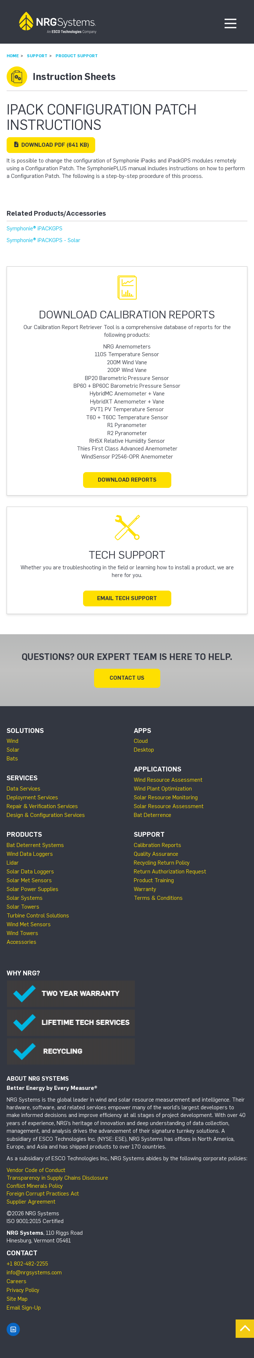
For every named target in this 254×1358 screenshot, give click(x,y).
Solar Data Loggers (30, 871)
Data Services (23, 788)
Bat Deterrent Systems (35, 845)
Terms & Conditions (158, 898)
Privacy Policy (23, 1290)
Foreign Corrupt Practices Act (43, 1193)
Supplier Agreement (31, 1201)
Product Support (77, 55)
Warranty (145, 889)
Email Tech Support (127, 598)
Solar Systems (25, 898)
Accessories (21, 942)
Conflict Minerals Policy (35, 1186)
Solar (13, 749)
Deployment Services (32, 797)
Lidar (13, 862)
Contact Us (127, 678)
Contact (22, 1253)
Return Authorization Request (170, 871)
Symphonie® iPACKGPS (34, 228)
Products (24, 835)
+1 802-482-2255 (27, 1263)
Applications (157, 769)
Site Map (17, 1299)
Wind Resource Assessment (168, 780)
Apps (142, 731)
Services (22, 778)
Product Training (154, 880)
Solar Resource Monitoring (166, 797)
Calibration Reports (157, 845)
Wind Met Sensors (29, 924)
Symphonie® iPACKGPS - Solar (44, 240)
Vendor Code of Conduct (36, 1170)
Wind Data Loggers (30, 854)
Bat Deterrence (152, 815)
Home (13, 55)
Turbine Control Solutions (38, 915)
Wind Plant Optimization (163, 788)
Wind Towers (22, 933)
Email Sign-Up (24, 1307)
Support (37, 55)
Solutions (25, 731)
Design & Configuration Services (46, 815)
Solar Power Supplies (32, 889)
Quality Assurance (156, 854)
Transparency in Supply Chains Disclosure (57, 1178)
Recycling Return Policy (162, 862)
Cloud (141, 741)
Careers (16, 1281)
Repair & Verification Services (42, 806)
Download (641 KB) (51, 145)
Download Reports (127, 480)
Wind (12, 741)
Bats (12, 758)
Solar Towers (23, 906)
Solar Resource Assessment (169, 806)
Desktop (144, 749)
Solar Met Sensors (29, 880)
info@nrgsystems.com (34, 1272)
